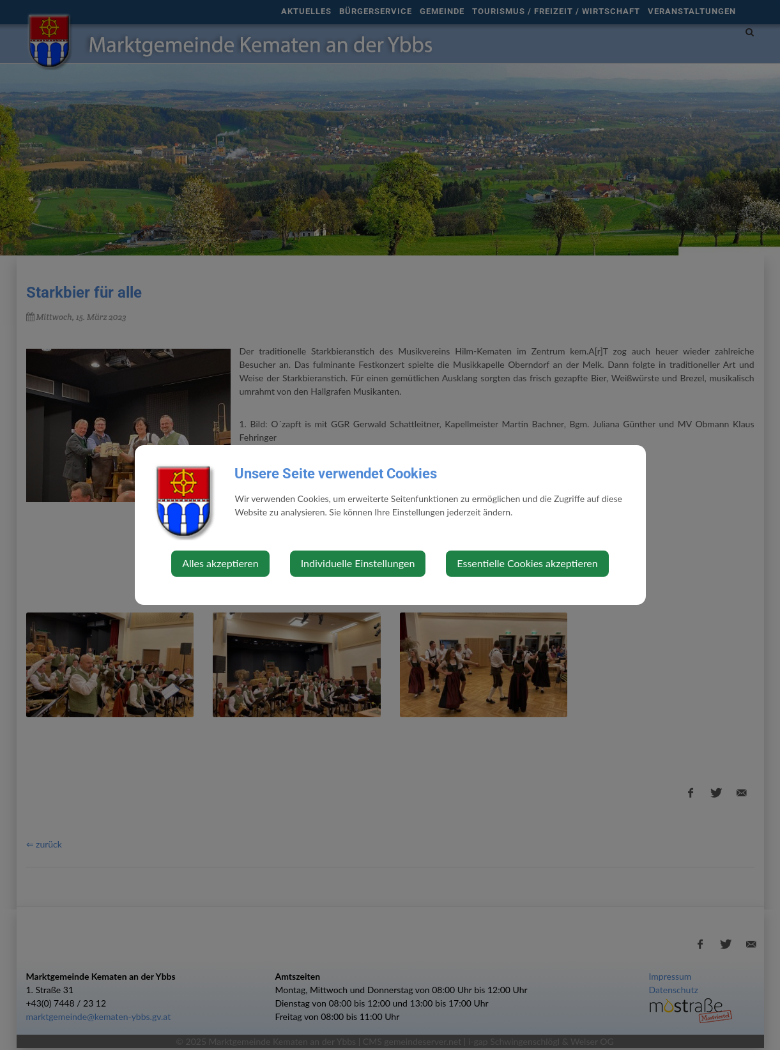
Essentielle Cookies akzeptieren (527, 563)
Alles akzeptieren (220, 563)
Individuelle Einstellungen (358, 563)
